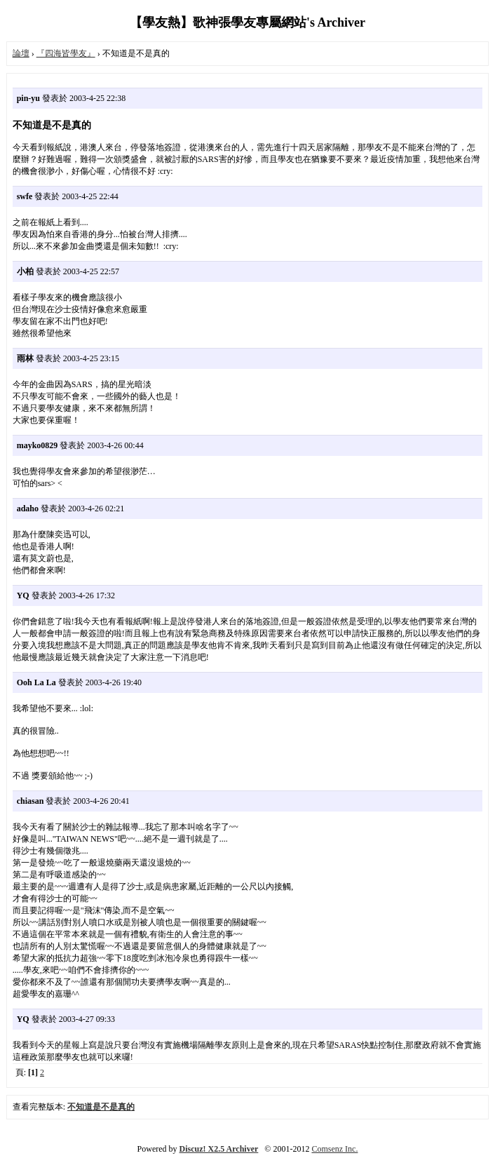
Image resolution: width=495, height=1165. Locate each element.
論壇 (21, 53)
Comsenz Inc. (334, 1149)
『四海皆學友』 (65, 53)
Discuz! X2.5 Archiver (219, 1149)
